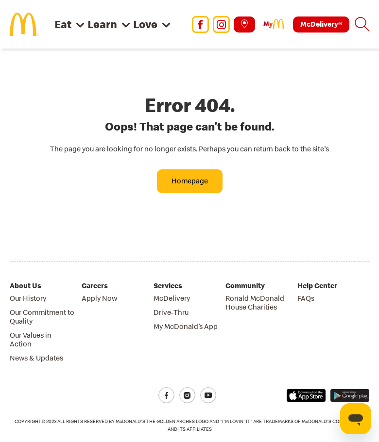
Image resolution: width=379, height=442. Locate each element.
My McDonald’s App (186, 326)
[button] (362, 24)
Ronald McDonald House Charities (254, 302)
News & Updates (36, 357)
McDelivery (172, 298)
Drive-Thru (171, 312)
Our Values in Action (31, 339)
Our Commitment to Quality (42, 317)
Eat (62, 24)
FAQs (305, 298)
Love (145, 24)
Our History (28, 298)
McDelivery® (321, 24)
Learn (102, 24)
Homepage (190, 180)
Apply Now (99, 298)
